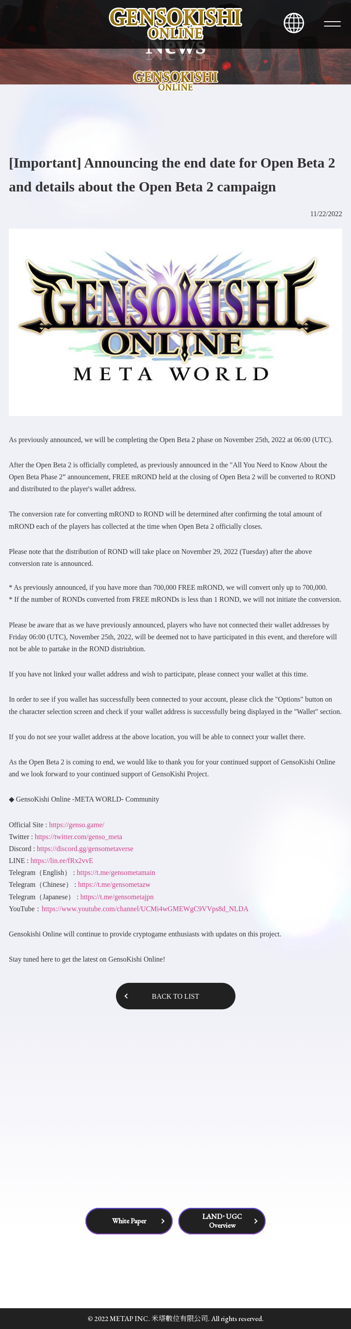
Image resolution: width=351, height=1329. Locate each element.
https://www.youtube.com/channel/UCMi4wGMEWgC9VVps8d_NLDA (145, 909)
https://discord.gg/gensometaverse (85, 848)
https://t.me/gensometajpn (117, 897)
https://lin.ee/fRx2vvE (62, 860)
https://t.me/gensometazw (114, 884)
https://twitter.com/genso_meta (78, 836)
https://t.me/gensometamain (116, 872)
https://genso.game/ (75, 825)
